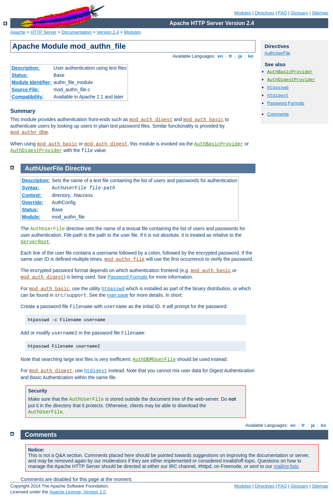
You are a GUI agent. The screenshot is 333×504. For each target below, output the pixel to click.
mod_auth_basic (203, 119)
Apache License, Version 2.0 (77, 491)
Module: (31, 217)
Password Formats (285, 103)
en (220, 56)
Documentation (76, 32)
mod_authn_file (124, 259)
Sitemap (320, 12)
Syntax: (30, 187)
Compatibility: (28, 96)
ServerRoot (35, 242)
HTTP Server (44, 32)
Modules (242, 12)
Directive (78, 168)
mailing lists (286, 466)
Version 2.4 (108, 32)
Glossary (299, 12)
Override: (32, 202)
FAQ (282, 12)
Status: (20, 75)
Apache (17, 32)
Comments (278, 114)
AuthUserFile (277, 53)
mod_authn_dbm (29, 132)
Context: (31, 195)
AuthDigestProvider (36, 150)
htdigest (277, 95)
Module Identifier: (32, 82)
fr (231, 56)
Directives (264, 12)
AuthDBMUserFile (154, 359)
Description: (26, 68)
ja (240, 56)
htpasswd (277, 87)
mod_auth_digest (151, 119)
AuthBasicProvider (218, 144)
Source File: (25, 89)
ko (250, 56)
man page (117, 295)
